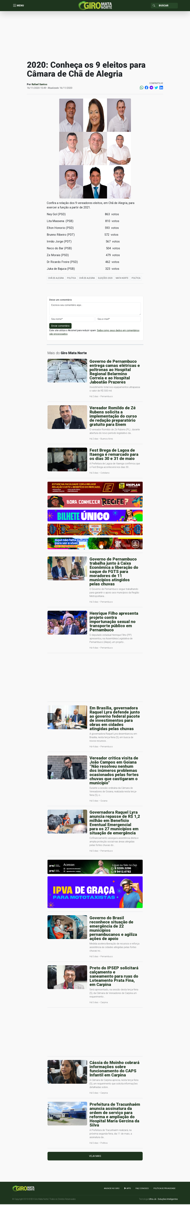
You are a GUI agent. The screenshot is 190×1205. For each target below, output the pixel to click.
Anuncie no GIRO (111, 1189)
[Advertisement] (95, 36)
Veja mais (95, 1156)
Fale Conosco (142, 1189)
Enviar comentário (60, 326)
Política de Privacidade (164, 1189)
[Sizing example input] (167, 6)
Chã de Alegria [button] (56, 279)
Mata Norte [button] (122, 279)
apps (127, 1189)
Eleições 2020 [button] (105, 279)
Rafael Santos (39, 85)
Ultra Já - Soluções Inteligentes (163, 1200)
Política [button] (71, 279)
